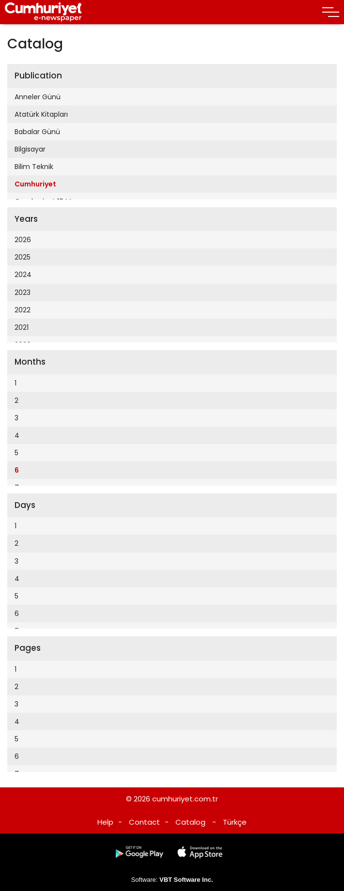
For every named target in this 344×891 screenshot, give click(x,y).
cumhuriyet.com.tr (185, 799)
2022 (23, 310)
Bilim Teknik (34, 166)
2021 (22, 327)
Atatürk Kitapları (41, 114)
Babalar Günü (37, 132)
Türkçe (235, 822)
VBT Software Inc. (186, 879)
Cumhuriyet (35, 184)
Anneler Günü (38, 97)
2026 (23, 240)
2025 (23, 257)
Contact (144, 822)
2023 (23, 292)
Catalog (190, 822)
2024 (23, 274)
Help (105, 822)
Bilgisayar (30, 149)
